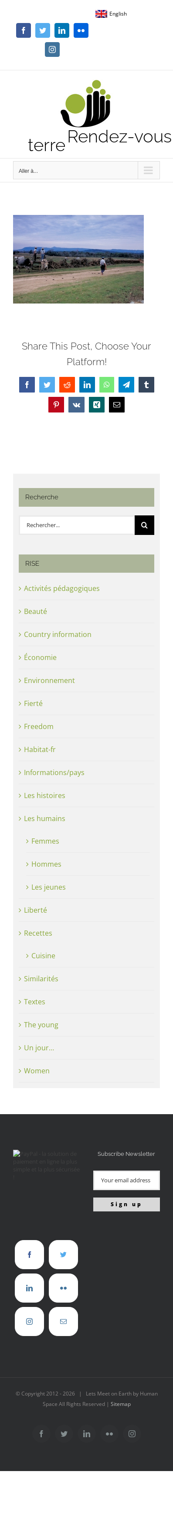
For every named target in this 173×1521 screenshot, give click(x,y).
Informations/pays (54, 772)
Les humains (44, 818)
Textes (34, 1001)
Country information (58, 634)
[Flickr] (63, 1288)
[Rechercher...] (76, 525)
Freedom (39, 726)
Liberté (35, 910)
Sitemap (121, 1404)
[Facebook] (29, 1254)
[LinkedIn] (29, 1288)
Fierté (33, 703)
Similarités (41, 978)
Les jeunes (48, 887)
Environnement (49, 680)
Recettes (38, 933)
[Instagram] (29, 1321)
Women (37, 1071)
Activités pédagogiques (62, 588)
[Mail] (63, 1321)
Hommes (46, 864)
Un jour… (39, 1047)
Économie (40, 657)
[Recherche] (144, 525)
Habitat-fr (40, 749)
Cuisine (43, 955)
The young (41, 1024)
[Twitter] (63, 1254)
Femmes (45, 841)
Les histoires (44, 795)
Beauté (35, 611)
